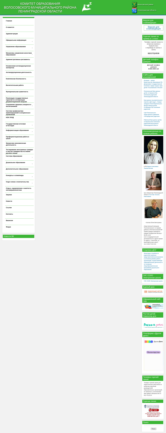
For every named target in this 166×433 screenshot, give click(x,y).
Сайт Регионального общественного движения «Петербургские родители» (152, 114)
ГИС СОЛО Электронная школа (153, 281)
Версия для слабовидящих (153, 28)
